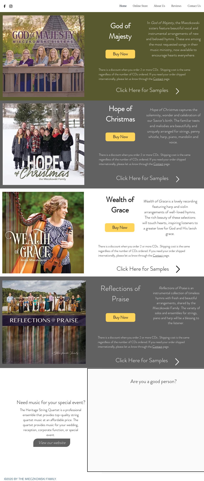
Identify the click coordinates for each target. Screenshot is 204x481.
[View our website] (51, 443)
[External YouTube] (153, 420)
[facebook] (4, 6)
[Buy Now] (120, 54)
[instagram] (11, 6)
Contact (158, 79)
